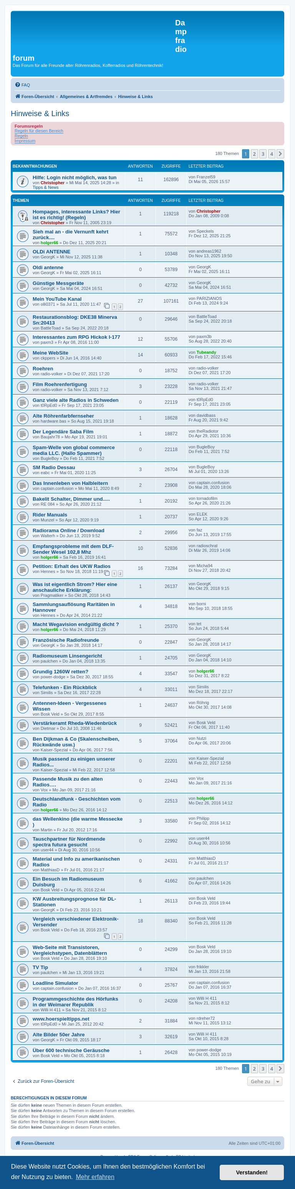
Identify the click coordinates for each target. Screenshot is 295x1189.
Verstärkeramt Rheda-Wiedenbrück (75, 723)
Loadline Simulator (55, 983)
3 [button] (263, 153)
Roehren (43, 368)
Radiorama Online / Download (68, 530)
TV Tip (40, 967)
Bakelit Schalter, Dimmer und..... (71, 499)
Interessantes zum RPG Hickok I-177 (76, 337)
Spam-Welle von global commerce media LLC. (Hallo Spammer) (74, 450)
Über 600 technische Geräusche (71, 1050)
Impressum (25, 140)
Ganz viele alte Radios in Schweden (76, 400)
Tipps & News (45, 187)
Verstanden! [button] (252, 1172)
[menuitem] (22, 85)
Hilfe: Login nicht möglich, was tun (74, 177)
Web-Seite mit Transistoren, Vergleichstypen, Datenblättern (70, 950)
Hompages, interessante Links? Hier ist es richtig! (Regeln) (76, 214)
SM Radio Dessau (54, 467)
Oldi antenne (48, 267)
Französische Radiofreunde (66, 640)
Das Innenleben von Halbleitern (70, 483)
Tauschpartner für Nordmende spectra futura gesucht (69, 842)
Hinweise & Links (40, 113)
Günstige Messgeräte (58, 283)
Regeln (21, 135)
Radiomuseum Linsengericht (67, 656)
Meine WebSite (50, 353)
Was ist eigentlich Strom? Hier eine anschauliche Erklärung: (75, 587)
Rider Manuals (50, 515)
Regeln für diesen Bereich (39, 130)
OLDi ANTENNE (51, 252)
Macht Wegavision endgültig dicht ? (76, 624)
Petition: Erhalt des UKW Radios (72, 566)
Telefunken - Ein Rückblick (65, 687)
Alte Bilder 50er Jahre (59, 1034)
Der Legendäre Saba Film (63, 432)
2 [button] (254, 153)
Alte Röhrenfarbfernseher (63, 416)
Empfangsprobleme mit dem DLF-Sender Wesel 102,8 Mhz (73, 549)
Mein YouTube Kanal (57, 299)
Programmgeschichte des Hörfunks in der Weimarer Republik (75, 1001)
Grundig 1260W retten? (60, 671)
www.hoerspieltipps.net (61, 1019)
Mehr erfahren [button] (95, 1177)
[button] (280, 153)
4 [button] (271, 153)
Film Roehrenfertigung (60, 384)
